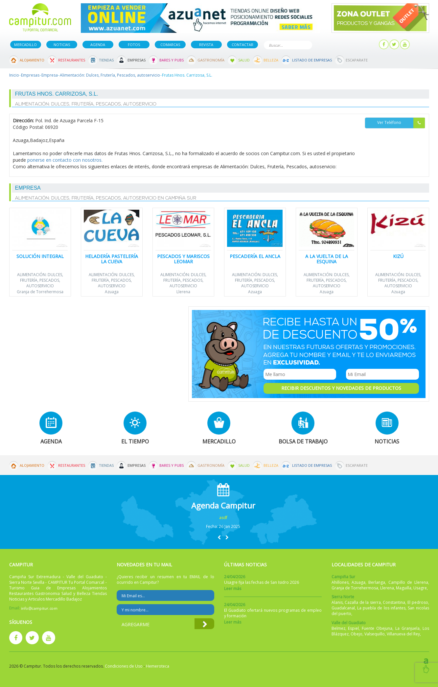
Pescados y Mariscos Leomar (183, 258)
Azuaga (112, 292)
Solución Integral (40, 256)
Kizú (398, 256)
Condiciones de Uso (124, 666)
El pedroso (417, 602)
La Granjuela (407, 628)
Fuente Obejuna (377, 628)
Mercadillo (25, 44)
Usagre (420, 588)
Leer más (232, 588)
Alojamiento (32, 60)
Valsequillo (374, 634)
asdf (223, 517)
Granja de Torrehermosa (40, 292)
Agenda (97, 44)
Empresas (136, 60)
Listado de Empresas (312, 60)
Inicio (14, 75)
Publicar (332, 44)
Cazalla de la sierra (363, 602)
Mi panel (363, 44)
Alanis (337, 602)
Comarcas (170, 44)
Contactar (242, 44)
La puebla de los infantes (381, 608)
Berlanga (376, 582)
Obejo (356, 634)
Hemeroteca (157, 666)
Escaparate (357, 60)
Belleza (271, 60)
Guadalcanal (343, 608)
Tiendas (106, 60)
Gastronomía (210, 60)
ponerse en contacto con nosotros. (65, 160)
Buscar (306, 44)
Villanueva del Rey (403, 634)
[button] (219, 537)
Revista (206, 44)
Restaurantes (71, 60)
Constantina (394, 602)
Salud (244, 60)
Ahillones (340, 582)
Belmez (338, 628)
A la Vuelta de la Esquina (326, 258)
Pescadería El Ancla (255, 256)
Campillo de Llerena (408, 582)
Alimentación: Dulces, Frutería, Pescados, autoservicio (110, 75)
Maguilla (403, 588)
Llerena (183, 292)
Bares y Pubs (171, 60)
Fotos (134, 44)
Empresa (49, 75)
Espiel (353, 628)
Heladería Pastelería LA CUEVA (111, 258)
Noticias (62, 44)
